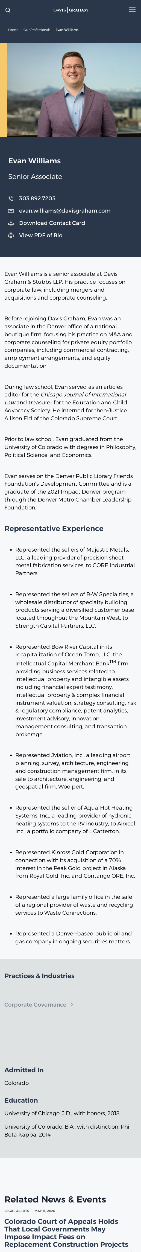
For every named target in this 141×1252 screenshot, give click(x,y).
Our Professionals (37, 30)
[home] (70, 10)
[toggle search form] (8, 10)
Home (13, 30)
